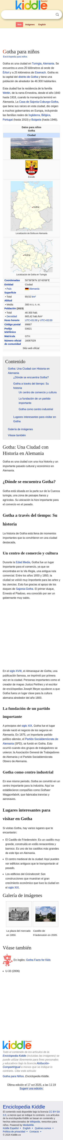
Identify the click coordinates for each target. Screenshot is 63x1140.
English (42, 24)
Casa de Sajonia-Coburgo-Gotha (38, 101)
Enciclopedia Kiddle (14, 1055)
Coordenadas (12, 280)
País (9, 288)
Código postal (12, 324)
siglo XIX (27, 725)
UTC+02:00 (46, 320)
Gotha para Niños (13, 1076)
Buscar (57, 14)
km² (34, 296)
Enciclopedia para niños (15, 56)
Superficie (10, 292)
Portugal (8, 119)
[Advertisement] (31, 37)
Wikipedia (35, 1121)
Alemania (48, 63)
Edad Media (23, 562)
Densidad (12, 316)
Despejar (50, 15)
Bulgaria (36, 119)
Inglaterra (34, 115)
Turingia (36, 63)
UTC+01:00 (31, 320)
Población (10, 308)
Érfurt (6, 72)
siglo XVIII (16, 671)
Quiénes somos (43, 1128)
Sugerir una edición (31, 1088)
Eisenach (40, 72)
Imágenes (30, 24)
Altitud (8, 300)
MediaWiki (28, 1125)
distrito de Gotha (28, 76)
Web (19, 24)
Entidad (8, 284)
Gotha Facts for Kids (38, 960)
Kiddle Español (10, 1128)
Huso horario (11, 320)
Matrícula (9, 336)
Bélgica (45, 115)
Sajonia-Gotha (24, 588)
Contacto (34, 1131)
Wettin (6, 92)
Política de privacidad (14, 1131)
